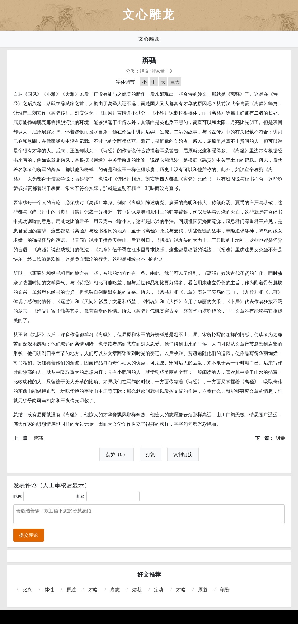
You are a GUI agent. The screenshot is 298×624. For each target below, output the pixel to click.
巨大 (175, 82)
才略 (93, 589)
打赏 (150, 454)
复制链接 (182, 454)
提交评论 (28, 535)
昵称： (19, 496)
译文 (144, 71)
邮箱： (82, 496)
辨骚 (38, 438)
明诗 (280, 438)
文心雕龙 (149, 39)
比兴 (27, 589)
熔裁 (137, 589)
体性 (49, 589)
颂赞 (225, 589)
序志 (115, 589)
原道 (71, 589)
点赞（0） (116, 454)
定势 (158, 589)
